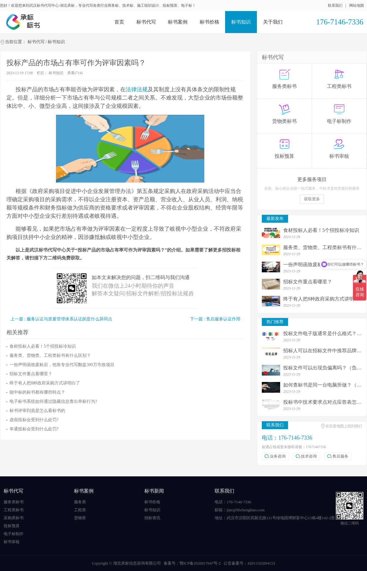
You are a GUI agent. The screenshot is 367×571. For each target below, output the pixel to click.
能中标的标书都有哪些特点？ (37, 392)
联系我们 (335, 5)
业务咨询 (278, 456)
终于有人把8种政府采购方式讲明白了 (44, 383)
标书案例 (177, 22)
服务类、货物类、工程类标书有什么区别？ (50, 355)
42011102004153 (261, 563)
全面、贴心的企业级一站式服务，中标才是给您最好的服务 (312, 188)
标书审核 (12, 541)
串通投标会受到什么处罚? (33, 429)
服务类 (80, 502)
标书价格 (209, 22)
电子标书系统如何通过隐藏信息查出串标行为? (53, 401)
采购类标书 (14, 518)
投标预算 (12, 526)
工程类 (80, 510)
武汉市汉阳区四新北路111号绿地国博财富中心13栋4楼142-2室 (281, 518)
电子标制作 (14, 533)
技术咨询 (309, 456)
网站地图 (356, 5)
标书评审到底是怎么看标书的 (37, 410)
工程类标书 (14, 510)
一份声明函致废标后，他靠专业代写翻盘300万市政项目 (61, 364)
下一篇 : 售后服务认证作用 (215, 319)
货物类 (80, 518)
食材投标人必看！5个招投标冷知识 (42, 346)
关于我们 (273, 22)
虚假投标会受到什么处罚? (33, 420)
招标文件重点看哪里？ (30, 374)
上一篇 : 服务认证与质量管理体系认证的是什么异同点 (61, 319)
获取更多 (312, 199)
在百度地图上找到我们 (343, 426)
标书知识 (241, 22)
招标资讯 (152, 518)
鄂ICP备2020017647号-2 (200, 563)
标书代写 (146, 22)
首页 (119, 22)
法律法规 (137, 89)
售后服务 (340, 456)
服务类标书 (14, 502)
